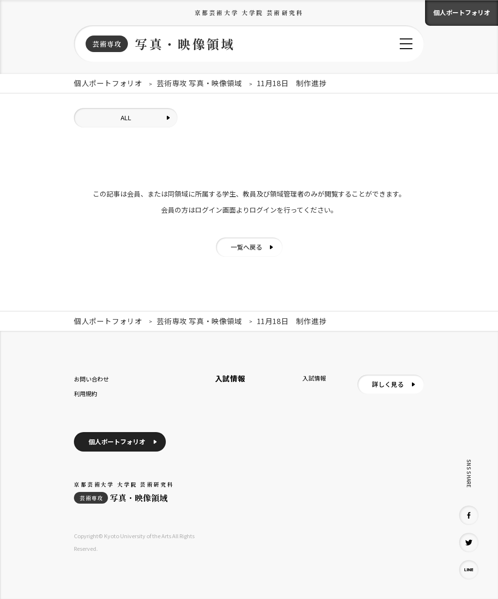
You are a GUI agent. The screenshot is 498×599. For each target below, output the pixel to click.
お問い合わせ (91, 379)
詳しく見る (388, 384)
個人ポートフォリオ (461, 12)
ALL (126, 117)
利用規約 (85, 393)
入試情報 (314, 378)
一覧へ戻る (246, 247)
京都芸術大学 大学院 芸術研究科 (249, 12)
